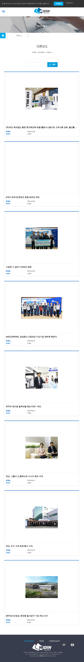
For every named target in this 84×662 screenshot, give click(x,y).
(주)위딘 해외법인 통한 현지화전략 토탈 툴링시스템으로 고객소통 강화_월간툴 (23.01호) (41, 127)
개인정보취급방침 (29, 641)
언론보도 (19, 35)
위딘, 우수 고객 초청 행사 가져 (19, 546)
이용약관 (41, 641)
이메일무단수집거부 (54, 641)
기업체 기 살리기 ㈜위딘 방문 (18, 267)
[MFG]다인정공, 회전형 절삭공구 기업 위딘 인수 (27, 616)
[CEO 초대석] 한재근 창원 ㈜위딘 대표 (22, 197)
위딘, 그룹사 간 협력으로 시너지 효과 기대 (24, 476)
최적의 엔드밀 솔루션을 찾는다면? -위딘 (23, 406)
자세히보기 (69, 3)
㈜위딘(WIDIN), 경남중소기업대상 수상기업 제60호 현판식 (31, 337)
